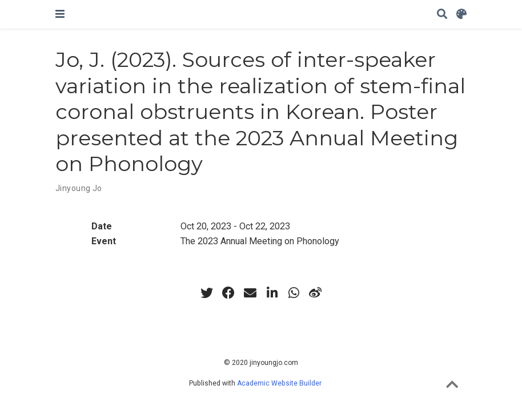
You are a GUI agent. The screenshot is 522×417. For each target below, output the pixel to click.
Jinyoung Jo (78, 188)
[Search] (442, 14)
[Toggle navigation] (60, 14)
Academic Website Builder (279, 383)
